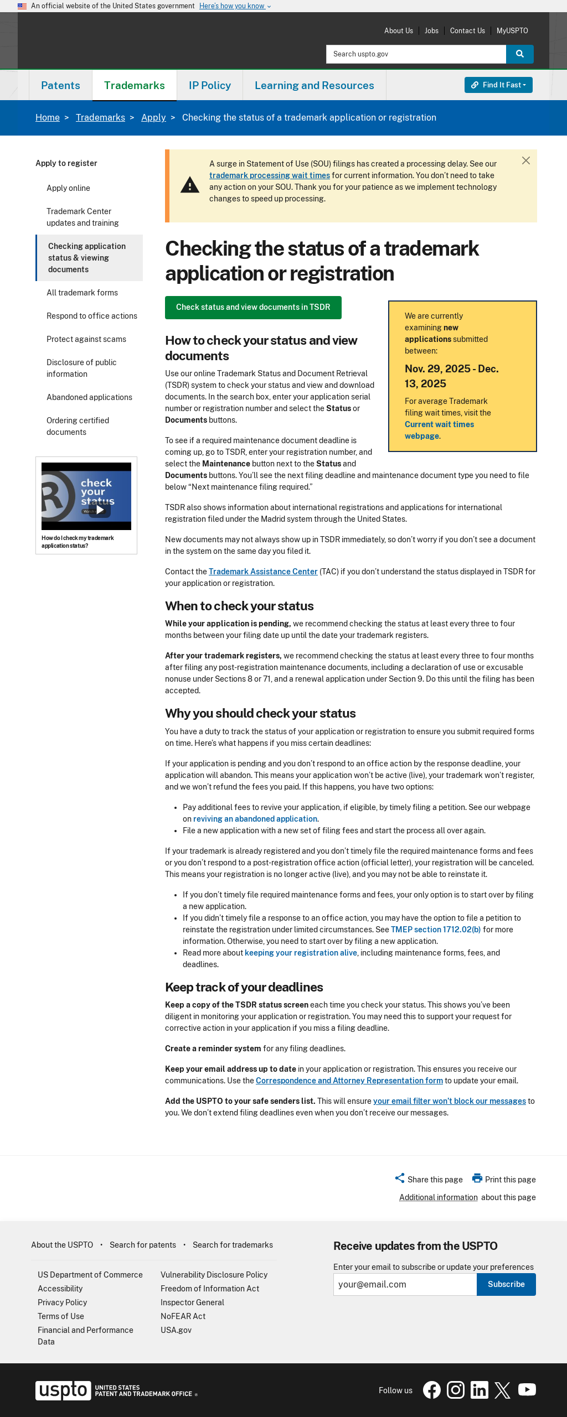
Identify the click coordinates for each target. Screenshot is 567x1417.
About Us (398, 31)
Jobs (432, 31)
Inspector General (192, 1302)
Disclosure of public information (82, 368)
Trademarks (100, 117)
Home (47, 117)
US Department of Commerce (90, 1274)
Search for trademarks (233, 1244)
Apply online (68, 188)
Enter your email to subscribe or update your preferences (433, 1267)
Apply (153, 117)
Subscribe (506, 1284)
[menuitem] (60, 85)
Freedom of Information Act (210, 1288)
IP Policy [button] (210, 85)
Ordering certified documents (78, 426)
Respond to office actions (92, 316)
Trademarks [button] (134, 85)
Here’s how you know (235, 6)
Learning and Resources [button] (314, 85)
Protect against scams (86, 339)
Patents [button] (60, 85)
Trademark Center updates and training (83, 217)
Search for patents (143, 1244)
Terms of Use (61, 1316)
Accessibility (60, 1288)
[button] (428, 1181)
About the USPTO (62, 1244)
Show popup (100, 509)
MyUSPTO (512, 31)
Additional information (438, 1197)
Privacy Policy (62, 1302)
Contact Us (467, 31)
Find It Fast (496, 85)
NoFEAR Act (183, 1316)
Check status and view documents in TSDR (253, 307)
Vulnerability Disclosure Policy (214, 1274)
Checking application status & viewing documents (87, 258)
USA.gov (176, 1330)
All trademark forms (82, 292)
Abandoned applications (89, 397)
